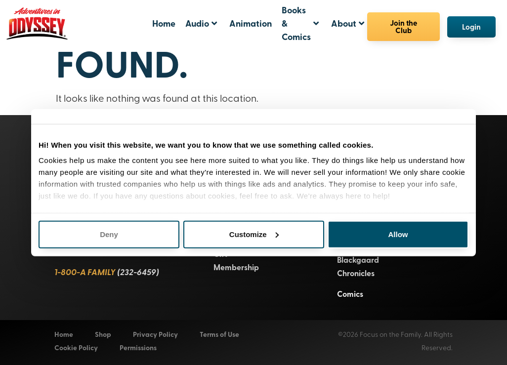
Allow (398, 234)
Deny (109, 234)
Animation (250, 23)
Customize (254, 234)
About (347, 23)
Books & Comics (300, 23)
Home (163, 23)
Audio (201, 23)
